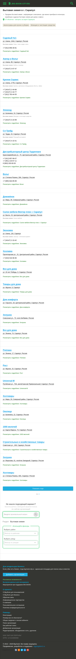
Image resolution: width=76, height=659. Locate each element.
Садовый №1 (9, 38)
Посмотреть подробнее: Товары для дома (17, 292)
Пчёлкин (7, 350)
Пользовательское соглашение (13, 605)
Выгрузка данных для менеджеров (16, 582)
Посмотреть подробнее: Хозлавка (14, 261)
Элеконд (7, 110)
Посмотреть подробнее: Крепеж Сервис (16, 97)
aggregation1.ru (39, 646)
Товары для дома (12, 284)
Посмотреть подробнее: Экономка (15, 243)
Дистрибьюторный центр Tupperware (22, 152)
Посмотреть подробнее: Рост (13, 373)
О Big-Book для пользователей (13, 592)
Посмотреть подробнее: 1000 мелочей (16, 434)
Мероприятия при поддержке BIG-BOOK (17, 585)
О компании (7, 602)
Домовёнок (8, 196)
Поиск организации (9, 623)
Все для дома (10, 269)
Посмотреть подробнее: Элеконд (14, 123)
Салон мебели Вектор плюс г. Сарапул (22, 212)
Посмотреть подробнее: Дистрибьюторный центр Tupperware (24, 166)
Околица (7, 411)
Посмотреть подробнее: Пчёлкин (14, 358)
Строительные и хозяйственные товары (23, 442)
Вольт (6, 174)
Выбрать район (9, 529)
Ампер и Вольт (10, 59)
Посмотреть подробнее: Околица (14, 419)
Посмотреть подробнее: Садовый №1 (16, 51)
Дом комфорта (10, 299)
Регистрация (7, 615)
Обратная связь (8, 597)
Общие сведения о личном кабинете (15, 620)
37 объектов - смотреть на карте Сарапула (20, 19)
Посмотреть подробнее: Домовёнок (15, 204)
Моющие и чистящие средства (43, 25)
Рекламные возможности (12, 579)
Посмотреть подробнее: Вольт (13, 184)
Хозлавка (7, 251)
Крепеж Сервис (11, 79)
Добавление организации (11, 628)
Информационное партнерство (13, 600)
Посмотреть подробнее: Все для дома (16, 276)
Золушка (7, 315)
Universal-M (9, 381)
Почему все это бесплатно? (12, 618)
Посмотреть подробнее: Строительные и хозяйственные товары (25, 449)
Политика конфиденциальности (14, 608)
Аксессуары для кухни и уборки (16, 25)
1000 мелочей (10, 427)
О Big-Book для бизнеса (11, 595)
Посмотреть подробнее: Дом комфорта (16, 307)
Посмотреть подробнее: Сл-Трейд (14, 144)
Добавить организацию (15, 574)
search (72, 3)
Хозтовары (8, 396)
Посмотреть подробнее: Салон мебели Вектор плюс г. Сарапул (24, 222)
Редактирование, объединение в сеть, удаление (19, 630)
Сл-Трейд (7, 131)
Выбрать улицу (9, 539)
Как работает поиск (9, 625)
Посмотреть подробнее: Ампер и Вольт (16, 72)
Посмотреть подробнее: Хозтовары (15, 404)
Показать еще (38, 488)
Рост (5, 365)
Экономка (8, 230)
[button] (16, 650)
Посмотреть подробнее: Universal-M (15, 388)
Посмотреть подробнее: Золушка (14, 322)
